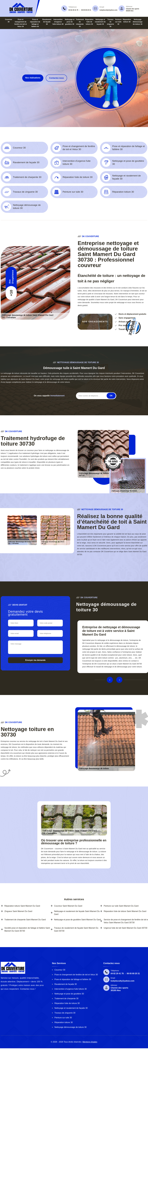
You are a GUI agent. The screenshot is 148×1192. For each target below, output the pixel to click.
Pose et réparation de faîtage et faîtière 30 (72, 979)
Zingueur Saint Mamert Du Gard (18, 911)
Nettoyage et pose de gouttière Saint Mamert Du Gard (77, 920)
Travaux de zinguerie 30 (64, 1013)
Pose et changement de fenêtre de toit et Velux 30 (76, 975)
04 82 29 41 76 (73, 10)
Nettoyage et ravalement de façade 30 (100, 21)
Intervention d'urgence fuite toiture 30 (58, 21)
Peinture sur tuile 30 (118, 21)
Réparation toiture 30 (63, 1022)
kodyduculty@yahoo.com (108, 10)
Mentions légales (90, 1042)
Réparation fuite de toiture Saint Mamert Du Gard (125, 911)
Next (119, 680)
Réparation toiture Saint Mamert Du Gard (22, 906)
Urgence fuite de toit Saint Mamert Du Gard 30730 (125, 928)
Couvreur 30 (59, 970)
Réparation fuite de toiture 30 (89, 21)
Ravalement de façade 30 (46, 21)
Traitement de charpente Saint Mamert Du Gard (25, 920)
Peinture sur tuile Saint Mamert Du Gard (121, 906)
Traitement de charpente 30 (66, 998)
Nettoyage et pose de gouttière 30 (69, 21)
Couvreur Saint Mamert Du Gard (68, 906)
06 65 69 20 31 (86, 10)
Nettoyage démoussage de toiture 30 (137, 21)
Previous (110, 680)
